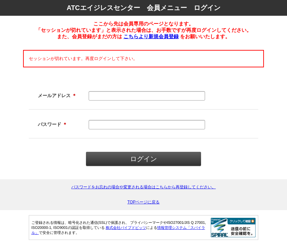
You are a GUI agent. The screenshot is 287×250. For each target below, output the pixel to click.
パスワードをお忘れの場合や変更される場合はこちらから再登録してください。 (143, 187)
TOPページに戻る (143, 202)
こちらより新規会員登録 (151, 36)
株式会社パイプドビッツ (126, 228)
